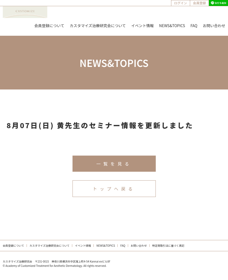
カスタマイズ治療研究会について (98, 25)
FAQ (193, 25)
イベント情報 (142, 25)
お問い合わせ (214, 25)
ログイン (180, 3)
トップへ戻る (114, 188)
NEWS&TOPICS (172, 25)
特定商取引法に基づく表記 (168, 245)
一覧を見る (114, 163)
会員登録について (49, 25)
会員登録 (199, 3)
